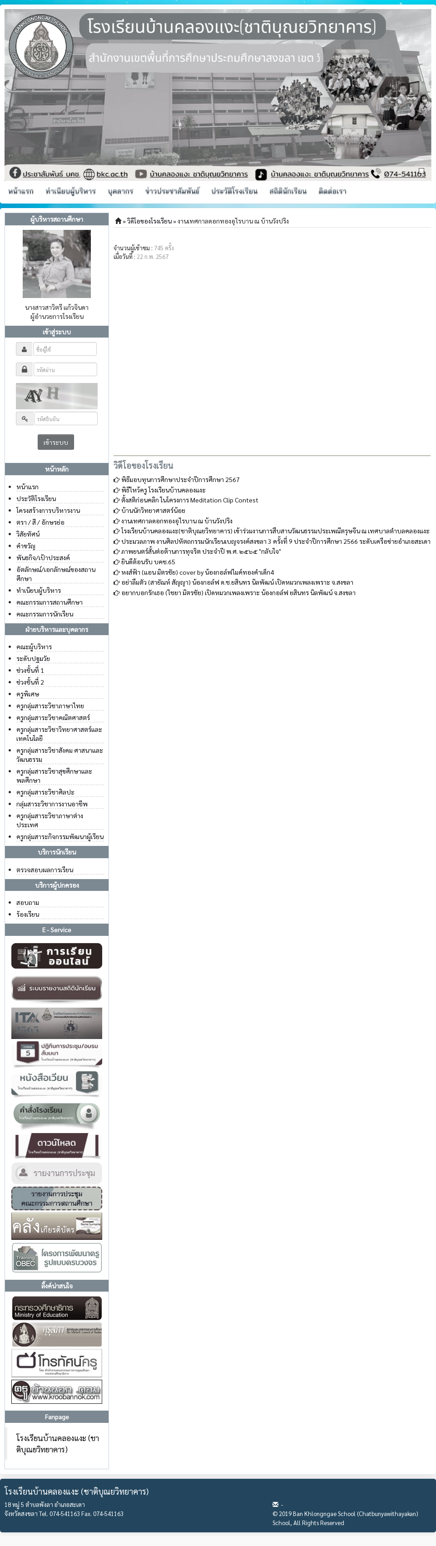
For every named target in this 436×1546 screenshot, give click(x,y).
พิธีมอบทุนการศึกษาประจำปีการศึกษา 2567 (180, 479)
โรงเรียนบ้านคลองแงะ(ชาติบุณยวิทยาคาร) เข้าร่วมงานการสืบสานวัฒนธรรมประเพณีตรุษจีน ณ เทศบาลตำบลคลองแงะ (275, 531)
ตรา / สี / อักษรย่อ (40, 522)
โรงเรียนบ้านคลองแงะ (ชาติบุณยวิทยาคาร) (57, 1443)
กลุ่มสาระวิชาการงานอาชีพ (52, 804)
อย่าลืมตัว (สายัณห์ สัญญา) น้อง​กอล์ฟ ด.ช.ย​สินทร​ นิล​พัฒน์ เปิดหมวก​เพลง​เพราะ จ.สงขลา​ (237, 582)
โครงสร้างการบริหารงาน (48, 510)
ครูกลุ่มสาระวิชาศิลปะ (45, 792)
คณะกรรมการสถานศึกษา (49, 602)
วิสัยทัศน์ (28, 534)
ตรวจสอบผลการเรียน (44, 869)
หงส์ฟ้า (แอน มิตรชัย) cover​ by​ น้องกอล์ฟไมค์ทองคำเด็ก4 (197, 572)
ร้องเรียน (27, 914)
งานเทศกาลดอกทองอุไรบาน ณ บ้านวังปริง (177, 521)
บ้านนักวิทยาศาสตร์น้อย (153, 510)
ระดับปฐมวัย (33, 658)
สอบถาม (27, 902)
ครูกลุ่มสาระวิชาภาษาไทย (50, 705)
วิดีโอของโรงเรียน (149, 221)
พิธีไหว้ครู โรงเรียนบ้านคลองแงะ (163, 490)
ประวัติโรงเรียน (36, 498)
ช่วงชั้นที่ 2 (30, 682)
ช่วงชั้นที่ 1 (30, 670)
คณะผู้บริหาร (34, 646)
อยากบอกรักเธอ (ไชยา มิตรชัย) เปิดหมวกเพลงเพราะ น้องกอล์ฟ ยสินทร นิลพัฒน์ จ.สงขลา (238, 592)
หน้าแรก (27, 486)
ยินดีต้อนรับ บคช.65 (148, 561)
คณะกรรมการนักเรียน (44, 614)
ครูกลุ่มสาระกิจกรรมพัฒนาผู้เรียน (60, 836)
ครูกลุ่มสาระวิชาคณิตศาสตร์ (53, 717)
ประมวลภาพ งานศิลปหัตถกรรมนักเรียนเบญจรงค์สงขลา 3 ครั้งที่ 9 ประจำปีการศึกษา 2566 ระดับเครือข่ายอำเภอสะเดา (276, 541)
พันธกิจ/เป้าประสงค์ (43, 557)
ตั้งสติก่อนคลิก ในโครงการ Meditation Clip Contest (189, 500)
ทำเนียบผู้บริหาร (38, 590)
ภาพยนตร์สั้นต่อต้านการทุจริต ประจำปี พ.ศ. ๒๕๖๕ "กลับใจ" (201, 551)
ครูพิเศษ (27, 694)
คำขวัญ (25, 546)
